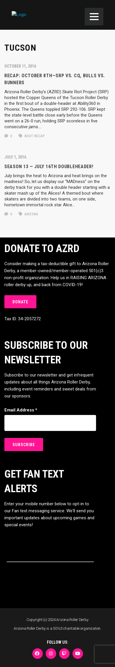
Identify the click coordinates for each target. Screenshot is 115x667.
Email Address (20, 410)
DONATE (20, 302)
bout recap (32, 136)
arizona (28, 214)
